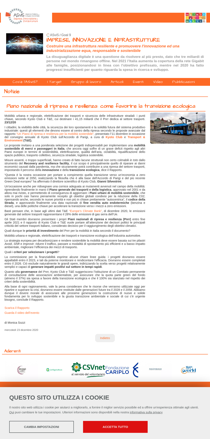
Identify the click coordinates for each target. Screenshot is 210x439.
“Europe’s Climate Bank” (85, 211)
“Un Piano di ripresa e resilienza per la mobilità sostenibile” (55, 133)
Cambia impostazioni (41, 427)
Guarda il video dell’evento (22, 312)
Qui (11, 412)
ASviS (54, 35)
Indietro (105, 338)
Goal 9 (66, 35)
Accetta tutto (115, 427)
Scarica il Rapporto (17, 307)
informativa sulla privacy (146, 412)
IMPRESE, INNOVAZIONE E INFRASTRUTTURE (103, 40)
